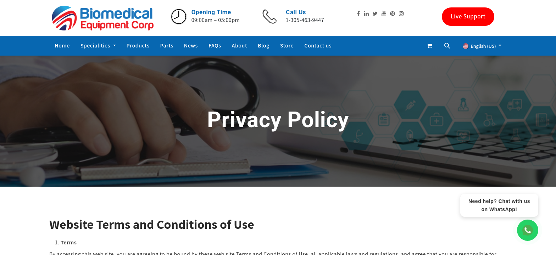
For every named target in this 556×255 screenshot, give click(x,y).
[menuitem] (62, 46)
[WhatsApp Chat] (527, 230)
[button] (447, 45)
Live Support (468, 16)
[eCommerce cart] (429, 45)
